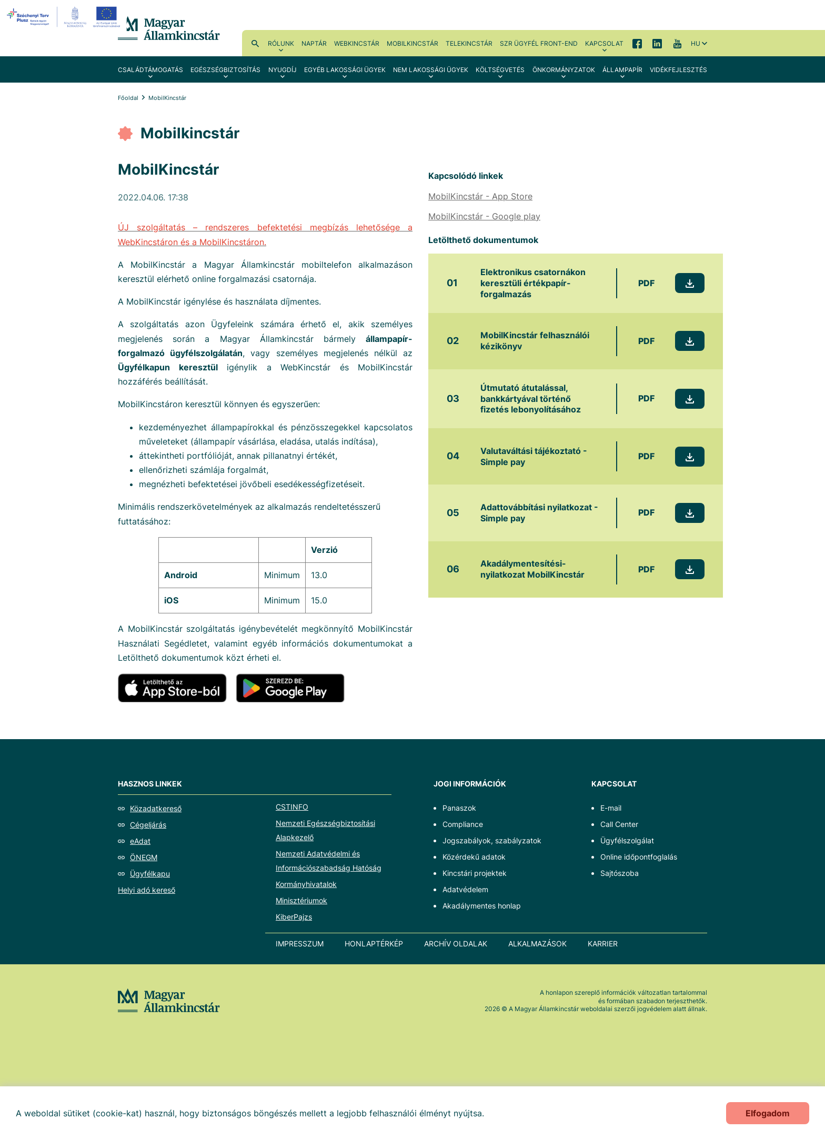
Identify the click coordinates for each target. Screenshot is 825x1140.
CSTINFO (292, 806)
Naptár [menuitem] (314, 43)
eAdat (140, 840)
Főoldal (128, 98)
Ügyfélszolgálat (627, 840)
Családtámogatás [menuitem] (150, 70)
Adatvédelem (465, 889)
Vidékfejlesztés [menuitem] (678, 70)
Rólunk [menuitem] (281, 43)
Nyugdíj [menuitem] (282, 70)
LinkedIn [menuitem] (657, 43)
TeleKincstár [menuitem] (469, 43)
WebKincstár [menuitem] (356, 43)
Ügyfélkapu (150, 873)
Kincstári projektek (474, 873)
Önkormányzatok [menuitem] (563, 70)
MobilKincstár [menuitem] (412, 43)
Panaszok (459, 807)
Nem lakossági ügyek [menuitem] (430, 70)
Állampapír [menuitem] (622, 70)
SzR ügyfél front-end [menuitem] (539, 43)
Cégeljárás (148, 824)
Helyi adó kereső (146, 889)
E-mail (610, 807)
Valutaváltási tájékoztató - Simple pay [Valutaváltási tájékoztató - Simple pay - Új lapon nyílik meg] (533, 456)
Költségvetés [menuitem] (500, 70)
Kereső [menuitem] (255, 43)
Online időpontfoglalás (638, 856)
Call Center (619, 824)
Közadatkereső (156, 808)
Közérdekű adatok (474, 856)
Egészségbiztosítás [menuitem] (225, 70)
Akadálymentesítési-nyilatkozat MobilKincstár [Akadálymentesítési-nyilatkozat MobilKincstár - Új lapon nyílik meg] (532, 569)
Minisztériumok (301, 900)
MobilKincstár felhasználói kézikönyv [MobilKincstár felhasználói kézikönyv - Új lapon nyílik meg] (534, 340)
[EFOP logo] (65, 17)
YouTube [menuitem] (677, 43)
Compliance (462, 824)
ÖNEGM (143, 857)
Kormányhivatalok (306, 884)
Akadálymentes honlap (481, 905)
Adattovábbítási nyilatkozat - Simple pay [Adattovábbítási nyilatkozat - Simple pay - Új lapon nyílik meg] (539, 512)
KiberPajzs (294, 916)
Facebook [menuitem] (637, 43)
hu (695, 43)
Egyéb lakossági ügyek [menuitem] (345, 70)
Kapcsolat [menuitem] (604, 43)
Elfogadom (768, 1113)
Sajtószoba (619, 873)
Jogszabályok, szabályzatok (491, 840)
